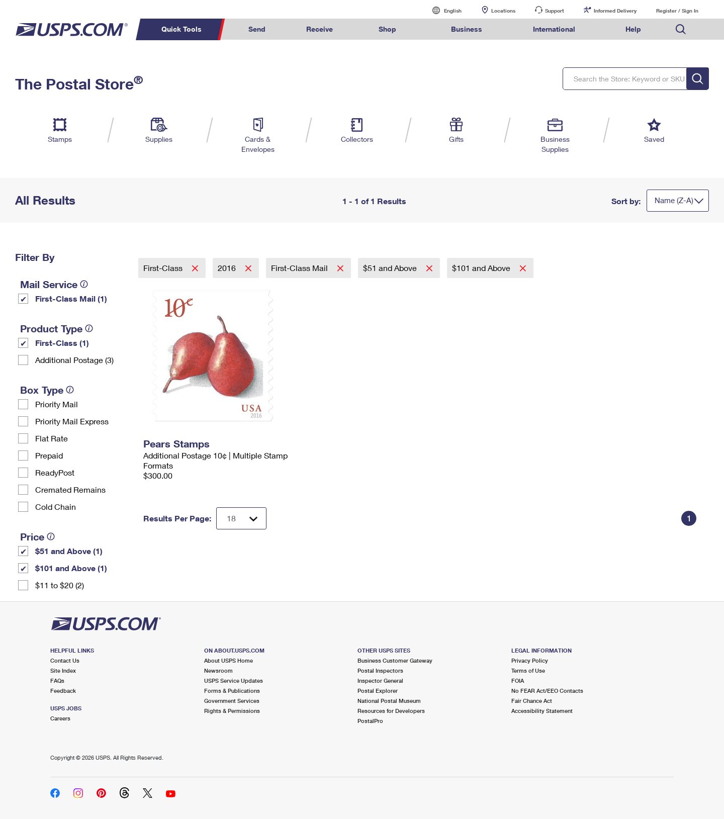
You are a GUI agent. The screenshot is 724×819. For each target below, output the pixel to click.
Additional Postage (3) (74, 360)
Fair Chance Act (531, 700)
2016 (228, 267)
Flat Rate (51, 438)
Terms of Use (528, 670)
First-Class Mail (300, 267)
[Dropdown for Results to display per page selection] (241, 518)
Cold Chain (55, 506)
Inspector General (380, 680)
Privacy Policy (529, 660)
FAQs (57, 680)
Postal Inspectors (380, 670)
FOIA (517, 680)
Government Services (231, 700)
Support (554, 11)
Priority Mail (56, 404)
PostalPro (370, 720)
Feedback (63, 690)
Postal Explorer (377, 690)
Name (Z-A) (674, 200)
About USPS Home (228, 660)
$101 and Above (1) (71, 568)
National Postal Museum (389, 700)
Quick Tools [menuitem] (181, 29)
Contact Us (64, 660)
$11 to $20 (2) (59, 585)
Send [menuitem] (256, 29)
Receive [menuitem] (319, 29)
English (442, 10)
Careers (60, 718)
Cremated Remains (70, 489)
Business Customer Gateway (394, 660)
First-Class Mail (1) (71, 298)
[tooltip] (84, 284)
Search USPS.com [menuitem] (680, 29)
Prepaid (49, 455)
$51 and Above (391, 267)
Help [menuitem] (633, 29)
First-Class (164, 267)
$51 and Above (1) (69, 551)
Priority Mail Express (72, 421)
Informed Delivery (615, 11)
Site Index (63, 670)
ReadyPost (54, 472)
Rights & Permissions (232, 710)
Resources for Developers (391, 710)
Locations (503, 11)
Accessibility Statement (542, 710)
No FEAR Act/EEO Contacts (547, 690)
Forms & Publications (232, 690)
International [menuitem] (554, 29)
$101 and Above (482, 267)
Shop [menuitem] (387, 29)
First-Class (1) (62, 342)
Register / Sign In (677, 11)
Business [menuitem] (466, 29)
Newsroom (218, 670)
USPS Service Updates (233, 680)
